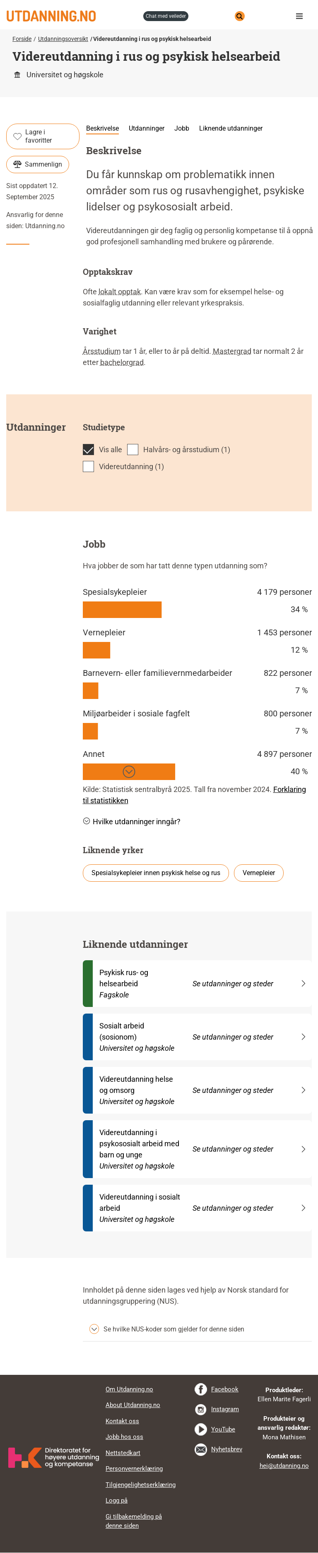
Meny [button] (301, 16)
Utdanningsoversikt (63, 39)
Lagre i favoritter (32, 136)
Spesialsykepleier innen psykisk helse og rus (156, 873)
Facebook (224, 1389)
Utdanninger (146, 128)
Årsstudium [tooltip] (102, 351)
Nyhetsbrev (226, 1449)
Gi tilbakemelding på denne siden (134, 1521)
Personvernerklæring (134, 1468)
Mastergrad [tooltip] (232, 351)
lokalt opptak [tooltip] (120, 291)
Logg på (117, 1500)
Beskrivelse (102, 128)
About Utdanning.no (133, 1405)
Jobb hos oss (124, 1437)
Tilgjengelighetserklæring (141, 1485)
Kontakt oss (122, 1421)
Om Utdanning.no (129, 1389)
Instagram (225, 1409)
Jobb (181, 128)
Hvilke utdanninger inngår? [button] (132, 821)
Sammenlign (37, 164)
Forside (21, 39)
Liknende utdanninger (231, 128)
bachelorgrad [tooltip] (122, 362)
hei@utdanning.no (284, 1466)
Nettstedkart (123, 1453)
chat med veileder (166, 16)
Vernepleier (259, 873)
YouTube (223, 1429)
